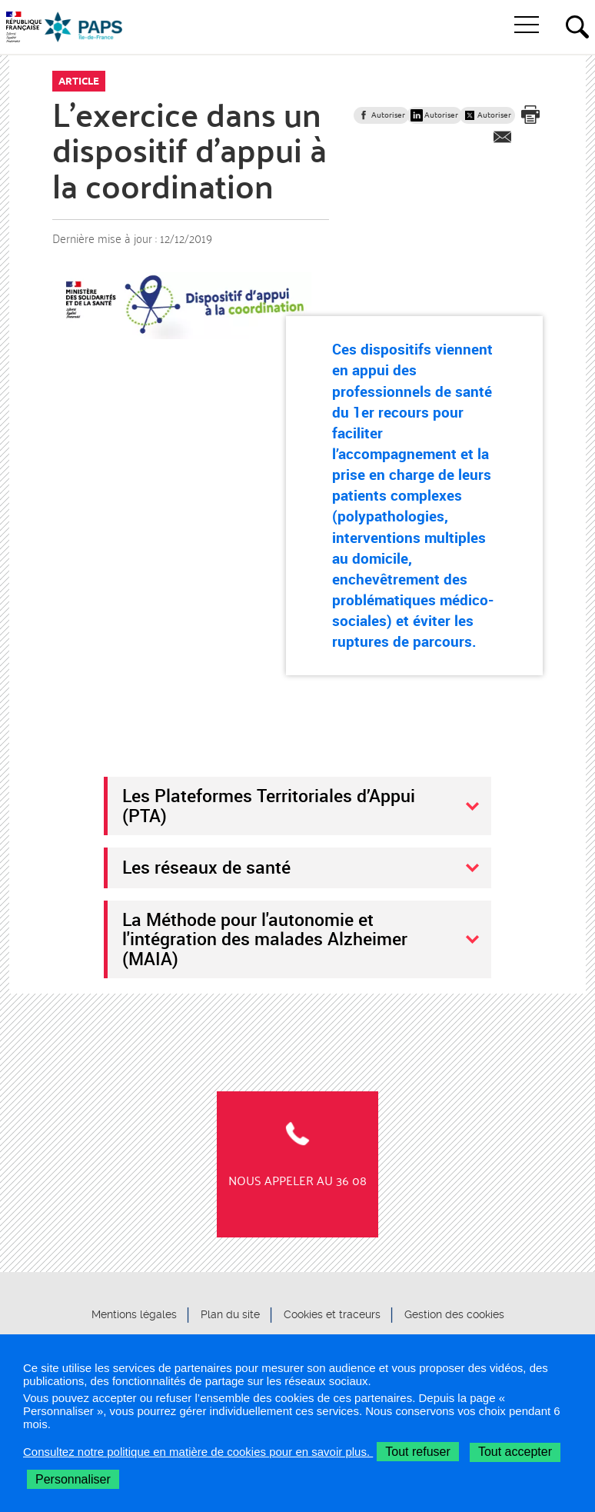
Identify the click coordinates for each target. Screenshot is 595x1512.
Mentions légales (134, 1314)
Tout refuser (417, 1451)
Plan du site (230, 1314)
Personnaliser (73, 1479)
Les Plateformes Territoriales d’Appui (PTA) (268, 805)
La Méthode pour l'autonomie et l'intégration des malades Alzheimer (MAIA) (264, 939)
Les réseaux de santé (206, 866)
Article (78, 80)
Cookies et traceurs (332, 1314)
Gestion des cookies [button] (454, 1314)
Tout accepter (515, 1451)
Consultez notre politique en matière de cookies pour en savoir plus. (198, 1451)
